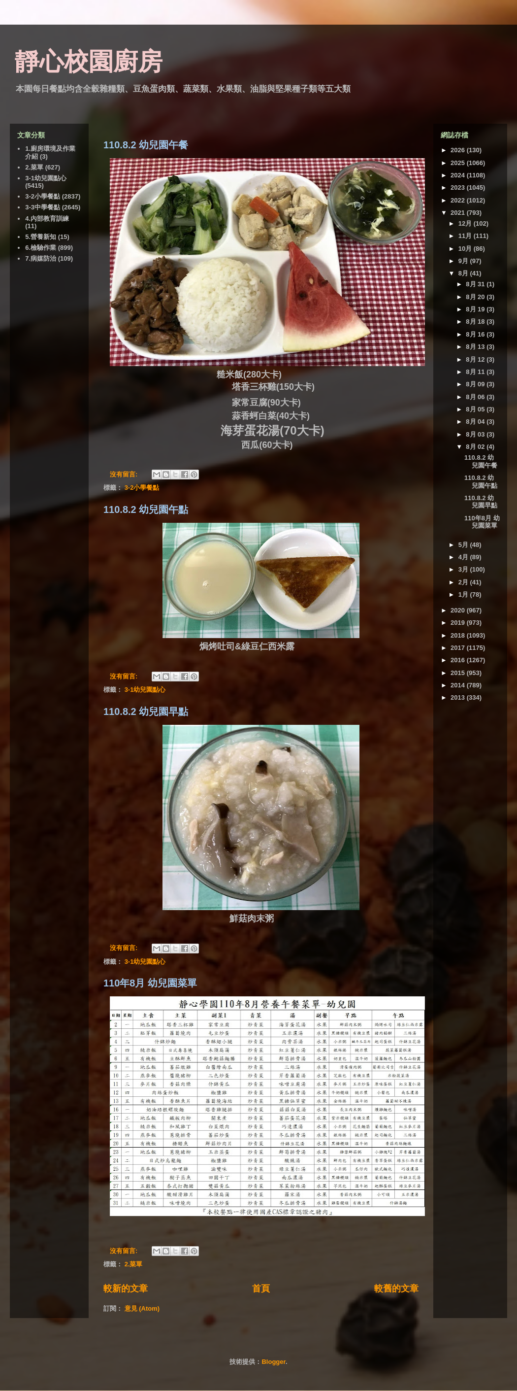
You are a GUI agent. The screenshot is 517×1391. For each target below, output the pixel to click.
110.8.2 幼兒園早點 (145, 711)
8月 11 (476, 371)
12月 (466, 223)
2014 (459, 685)
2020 (459, 610)
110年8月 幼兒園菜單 (150, 983)
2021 (459, 212)
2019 (459, 622)
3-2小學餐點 (142, 487)
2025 (459, 163)
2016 (459, 660)
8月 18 (476, 321)
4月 (464, 557)
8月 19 (476, 309)
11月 (466, 235)
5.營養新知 (40, 236)
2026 (459, 150)
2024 (459, 175)
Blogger (273, 1361)
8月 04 (476, 421)
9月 (464, 261)
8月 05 (476, 409)
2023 (459, 187)
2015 (459, 673)
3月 (464, 569)
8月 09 (476, 384)
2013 (459, 697)
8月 (464, 273)
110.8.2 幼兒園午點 (145, 509)
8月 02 (476, 446)
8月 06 (476, 397)
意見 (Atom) (142, 1308)
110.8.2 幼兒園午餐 (145, 144)
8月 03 (476, 434)
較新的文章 (125, 1288)
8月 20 (476, 297)
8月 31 (476, 284)
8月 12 (476, 359)
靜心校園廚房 (88, 61)
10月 (466, 248)
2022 (459, 200)
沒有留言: (124, 474)
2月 (464, 582)
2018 (459, 635)
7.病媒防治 (40, 258)
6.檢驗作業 (40, 247)
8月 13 (476, 346)
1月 (464, 594)
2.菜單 (134, 1264)
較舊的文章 (396, 1288)
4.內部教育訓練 (47, 218)
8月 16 (476, 334)
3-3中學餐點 (42, 207)
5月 (464, 544)
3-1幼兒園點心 (145, 689)
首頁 (261, 1288)
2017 (459, 647)
